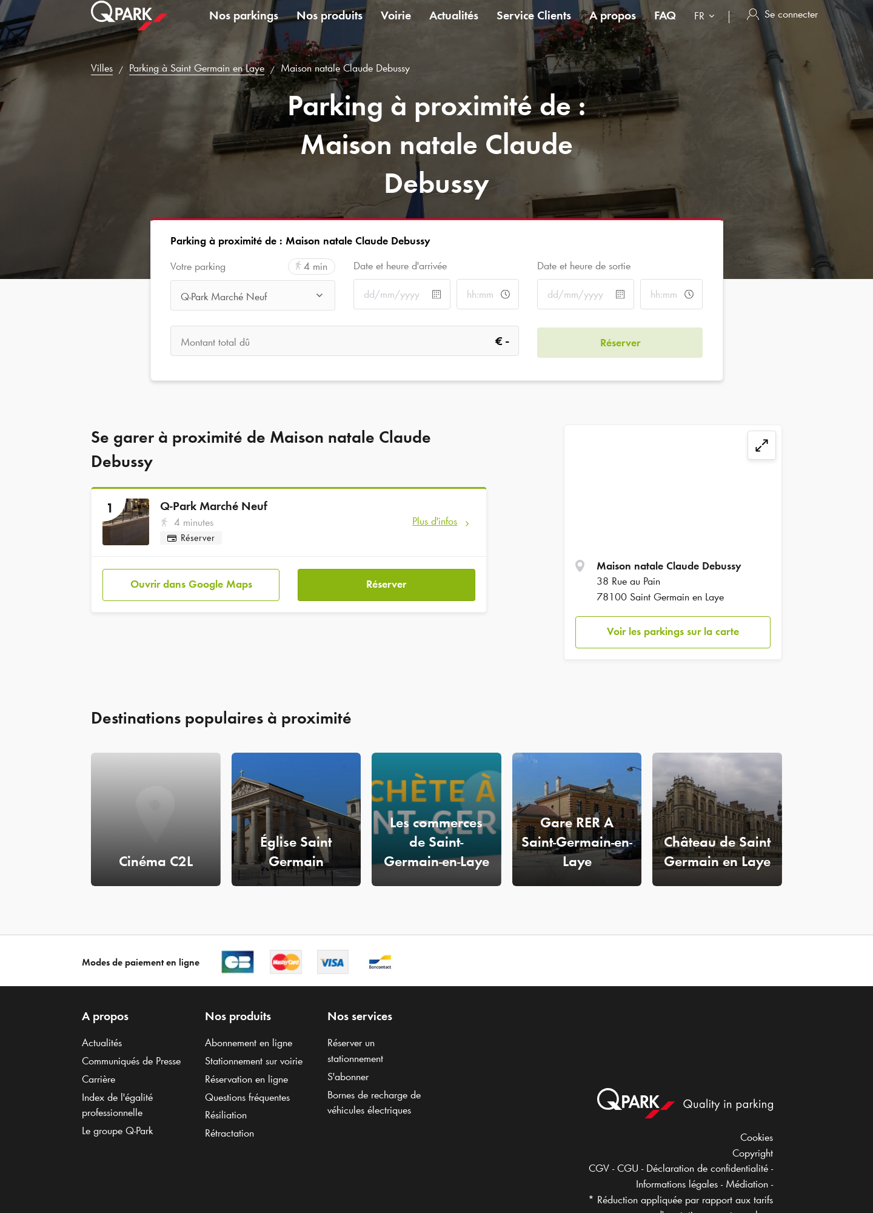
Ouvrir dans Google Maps (191, 583)
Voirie (396, 26)
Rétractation (229, 1133)
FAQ (665, 26)
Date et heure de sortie (583, 265)
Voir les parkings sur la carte (673, 631)
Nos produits (329, 26)
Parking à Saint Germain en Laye (196, 68)
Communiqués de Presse (131, 1060)
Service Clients (534, 26)
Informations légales (677, 1184)
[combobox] (707, 28)
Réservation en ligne (246, 1079)
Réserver (386, 583)
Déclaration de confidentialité (707, 1168)
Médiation (747, 1184)
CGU (627, 1168)
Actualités (453, 26)
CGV (599, 1168)
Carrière (98, 1079)
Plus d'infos (434, 521)
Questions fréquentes (247, 1097)
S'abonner (348, 1076)
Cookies (756, 1137)
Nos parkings (243, 26)
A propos (612, 26)
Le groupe (117, 1130)
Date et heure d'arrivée (400, 265)
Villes (102, 68)
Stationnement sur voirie (254, 1060)
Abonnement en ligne (248, 1042)
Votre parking (198, 266)
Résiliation (226, 1114)
